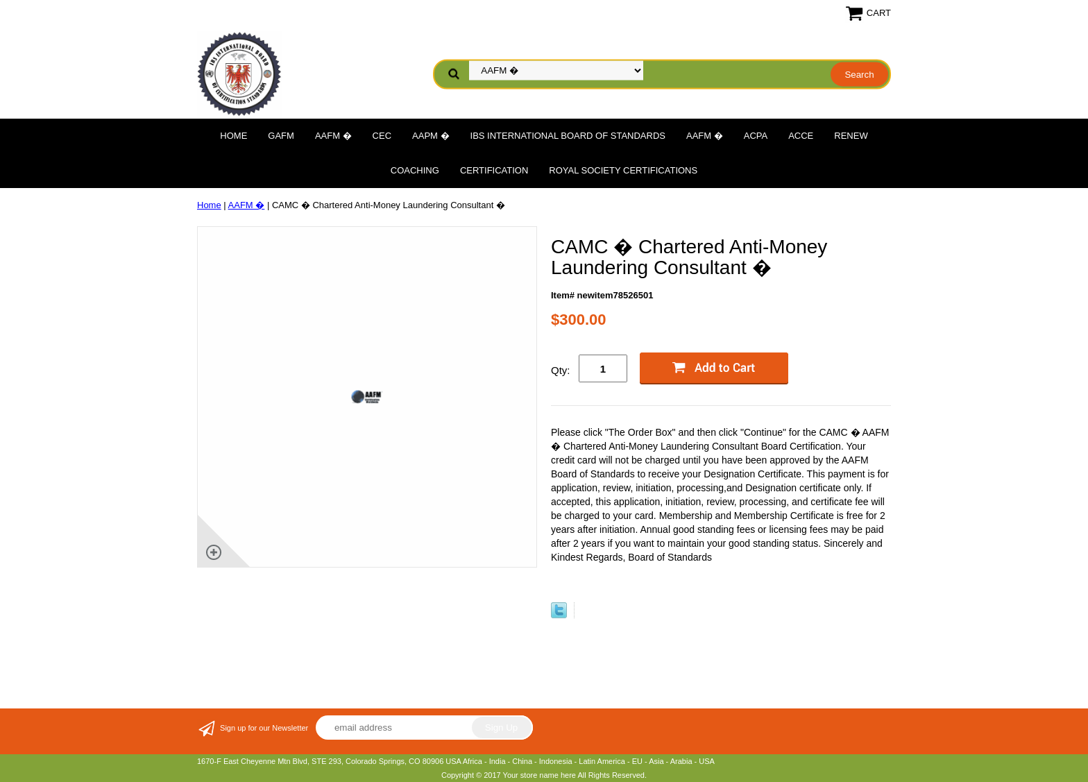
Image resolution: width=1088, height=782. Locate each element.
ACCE (800, 135)
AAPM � (430, 135)
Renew (850, 135)
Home (233, 135)
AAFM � (333, 135)
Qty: (560, 370)
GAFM (281, 135)
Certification (494, 170)
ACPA (755, 135)
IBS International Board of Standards (567, 135)
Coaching (415, 170)
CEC (382, 135)
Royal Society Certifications (623, 170)
